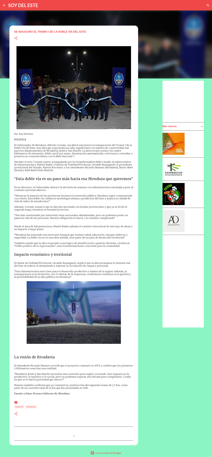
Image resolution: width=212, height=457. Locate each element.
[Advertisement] (152, 164)
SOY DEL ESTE (23, 5)
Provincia (31, 407)
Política (19, 407)
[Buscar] (208, 5)
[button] (16, 38)
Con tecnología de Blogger (106, 452)
